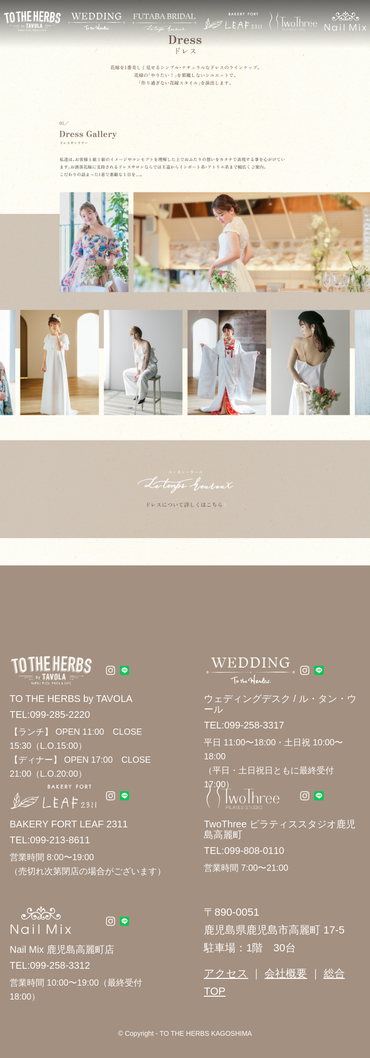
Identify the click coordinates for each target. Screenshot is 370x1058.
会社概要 (285, 973)
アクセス (226, 973)
